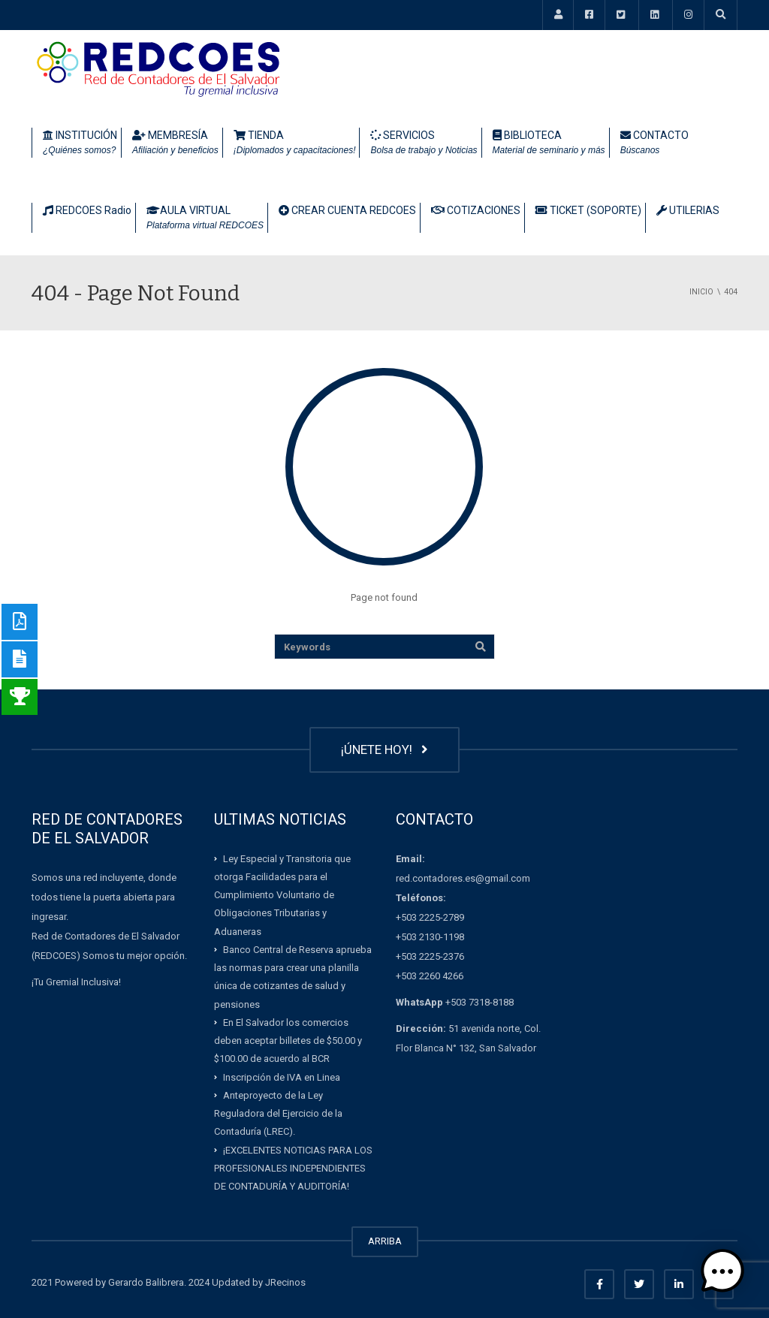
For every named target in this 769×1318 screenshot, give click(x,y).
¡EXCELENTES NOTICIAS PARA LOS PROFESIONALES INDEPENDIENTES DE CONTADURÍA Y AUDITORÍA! (293, 1168)
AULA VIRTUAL (205, 218)
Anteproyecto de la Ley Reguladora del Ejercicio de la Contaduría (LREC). (278, 1114)
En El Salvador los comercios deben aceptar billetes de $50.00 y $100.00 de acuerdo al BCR (288, 1041)
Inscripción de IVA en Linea (281, 1076)
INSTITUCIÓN (80, 143)
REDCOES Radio (87, 210)
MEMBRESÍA (175, 143)
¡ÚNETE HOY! (384, 749)
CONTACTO (654, 143)
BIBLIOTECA (549, 143)
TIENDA (295, 143)
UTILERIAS (687, 210)
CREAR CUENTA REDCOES (347, 210)
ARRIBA (385, 1241)
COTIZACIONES (475, 210)
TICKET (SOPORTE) (588, 210)
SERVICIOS (423, 143)
